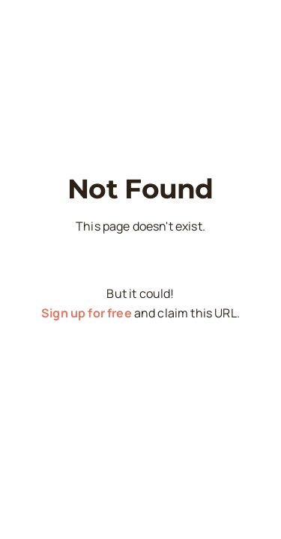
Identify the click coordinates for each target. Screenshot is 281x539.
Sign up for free (86, 313)
